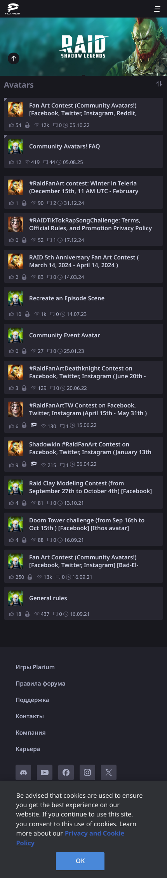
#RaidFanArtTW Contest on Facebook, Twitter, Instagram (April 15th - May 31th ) (88, 409)
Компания (31, 733)
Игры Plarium (35, 667)
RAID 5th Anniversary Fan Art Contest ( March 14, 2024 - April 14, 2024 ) (84, 261)
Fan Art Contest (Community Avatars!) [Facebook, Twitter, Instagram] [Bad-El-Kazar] (83, 561)
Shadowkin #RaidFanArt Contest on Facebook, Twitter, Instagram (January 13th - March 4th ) (90, 448)
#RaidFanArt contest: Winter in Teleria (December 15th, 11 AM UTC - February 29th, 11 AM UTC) (83, 187)
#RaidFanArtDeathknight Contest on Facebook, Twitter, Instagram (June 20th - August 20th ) (87, 372)
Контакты (30, 716)
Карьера (28, 749)
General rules (48, 598)
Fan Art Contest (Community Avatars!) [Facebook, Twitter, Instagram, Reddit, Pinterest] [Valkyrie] (83, 109)
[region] (83, 829)
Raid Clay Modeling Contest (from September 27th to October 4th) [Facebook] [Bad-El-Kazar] (90, 487)
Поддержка (32, 700)
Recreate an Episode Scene (66, 298)
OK (80, 861)
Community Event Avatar (64, 335)
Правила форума (41, 684)
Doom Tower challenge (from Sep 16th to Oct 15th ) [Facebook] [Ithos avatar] (86, 524)
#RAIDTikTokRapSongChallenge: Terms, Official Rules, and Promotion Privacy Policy (90, 224)
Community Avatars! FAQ (64, 146)
